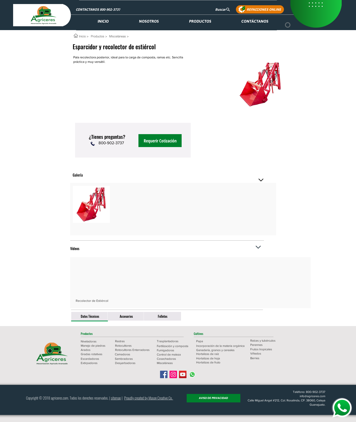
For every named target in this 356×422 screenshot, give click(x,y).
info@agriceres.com (312, 396)
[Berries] (267, 358)
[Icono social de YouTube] (182, 374)
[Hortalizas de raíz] (213, 354)
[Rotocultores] (129, 345)
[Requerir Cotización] (160, 140)
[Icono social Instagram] (173, 374)
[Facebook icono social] (164, 374)
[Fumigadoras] (174, 350)
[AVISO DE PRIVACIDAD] (213, 398)
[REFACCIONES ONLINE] (260, 9)
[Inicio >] (83, 36)
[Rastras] (129, 341)
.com (65, 398)
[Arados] (95, 350)
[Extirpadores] (95, 363)
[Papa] (213, 341)
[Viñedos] (267, 353)
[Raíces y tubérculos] (267, 340)
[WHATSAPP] (342, 408)
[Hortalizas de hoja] (213, 358)
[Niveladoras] (95, 341)
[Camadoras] (132, 354)
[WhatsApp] (192, 374)
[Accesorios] (126, 316)
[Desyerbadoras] (132, 363)
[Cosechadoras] (174, 359)
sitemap (116, 398)
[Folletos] (162, 316)
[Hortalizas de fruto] (213, 362)
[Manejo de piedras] (95, 345)
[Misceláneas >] (121, 36)
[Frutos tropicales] (267, 349)
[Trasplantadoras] (174, 341)
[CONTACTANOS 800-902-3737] (98, 9)
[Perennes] (267, 345)
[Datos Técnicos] (90, 316)
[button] (95, 333)
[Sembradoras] (132, 359)
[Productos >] (99, 36)
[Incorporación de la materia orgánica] (220, 346)
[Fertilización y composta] (174, 346)
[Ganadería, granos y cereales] (215, 350)
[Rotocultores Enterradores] (132, 350)
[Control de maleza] (174, 354)
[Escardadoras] (95, 359)
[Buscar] (222, 9)
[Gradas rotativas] (95, 354)
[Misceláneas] (174, 363)
